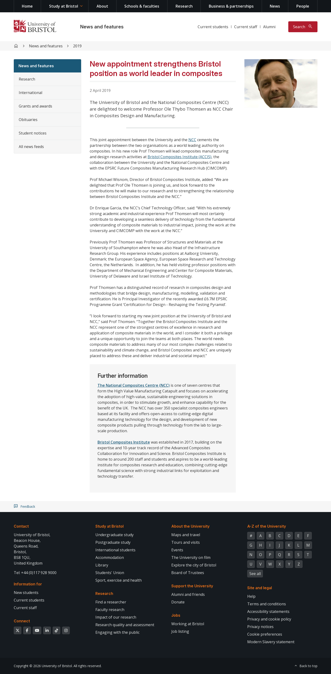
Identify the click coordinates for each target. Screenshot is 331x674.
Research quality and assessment (124, 624)
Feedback (27, 506)
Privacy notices (260, 626)
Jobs (175, 615)
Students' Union (109, 572)
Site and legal (259, 587)
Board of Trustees (187, 572)
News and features (102, 27)
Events (177, 550)
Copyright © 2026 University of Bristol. (43, 666)
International (30, 92)
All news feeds (31, 146)
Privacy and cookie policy (269, 619)
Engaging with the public (117, 632)
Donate (178, 602)
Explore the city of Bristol (193, 565)
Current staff (245, 26)
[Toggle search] (302, 26)
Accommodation (109, 557)
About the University (190, 526)
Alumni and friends (188, 594)
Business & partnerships (231, 6)
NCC (192, 139)
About (102, 6)
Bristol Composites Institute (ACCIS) (179, 156)
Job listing (180, 631)
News (275, 6)
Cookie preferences (264, 634)
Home (27, 6)
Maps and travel (185, 534)
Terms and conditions (266, 604)
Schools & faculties (141, 6)
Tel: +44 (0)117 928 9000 (35, 572)
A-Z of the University (266, 526)
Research (184, 6)
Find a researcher (110, 602)
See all (255, 573)
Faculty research (109, 609)
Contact (21, 526)
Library (101, 565)
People (302, 6)
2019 (77, 46)
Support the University (192, 586)
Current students (213, 26)
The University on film (190, 557)
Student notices (33, 133)
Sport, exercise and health (118, 580)
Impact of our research (115, 617)
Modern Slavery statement (270, 641)
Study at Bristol (63, 6)
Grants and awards (35, 106)
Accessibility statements (268, 611)
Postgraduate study (113, 542)
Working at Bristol (187, 623)
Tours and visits (185, 542)
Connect (22, 621)
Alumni (269, 26)
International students (115, 550)
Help (251, 596)
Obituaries (28, 119)
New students (26, 592)
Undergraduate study (114, 534)
